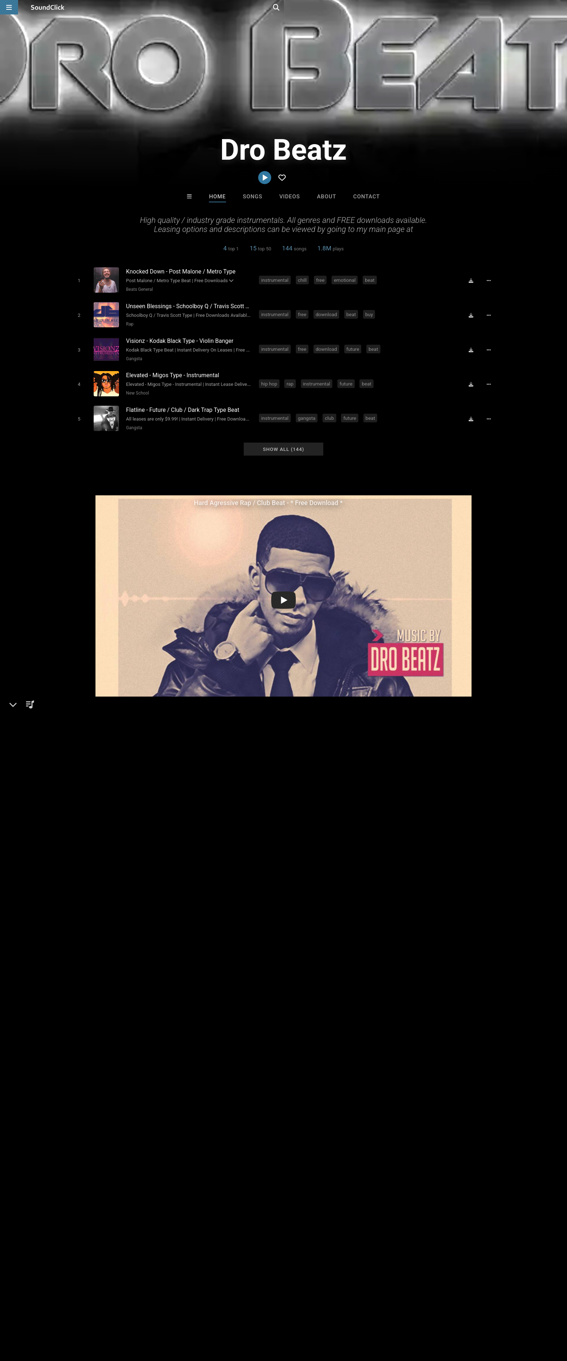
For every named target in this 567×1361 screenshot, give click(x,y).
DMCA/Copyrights (146, 1318)
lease (401, 898)
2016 (74, 911)
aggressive (428, 898)
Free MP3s (215, 1199)
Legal (207, 1318)
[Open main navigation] (9, 7)
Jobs (111, 1318)
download (327, 312)
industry (458, 898)
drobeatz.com (94, 790)
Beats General (137, 289)
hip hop (270, 378)
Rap (128, 321)
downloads (266, 898)
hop (101, 898)
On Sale (306, 1199)
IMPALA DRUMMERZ (314, 1159)
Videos (289, 196)
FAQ (43, 1318)
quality (367, 898)
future (354, 345)
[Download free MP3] (474, 280)
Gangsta (132, 354)
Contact (366, 196)
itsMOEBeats (194, 1159)
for (385, 898)
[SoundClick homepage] (48, 7)
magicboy (253, 1159)
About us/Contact (76, 1318)
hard (202, 898)
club (330, 411)
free (321, 280)
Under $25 (351, 1199)
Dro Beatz (82, 737)
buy (370, 312)
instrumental (276, 280)
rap (291, 378)
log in (432, 842)
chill (303, 280)
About (326, 196)
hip (86, 898)
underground (230, 898)
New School (136, 387)
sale (347, 898)
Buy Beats (261, 1199)
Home (217, 196)
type (479, 898)
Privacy (185, 1318)
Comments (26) (403, 737)
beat (371, 280)
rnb (311, 898)
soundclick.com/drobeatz (109, 779)
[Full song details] (491, 280)
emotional (346, 280)
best (185, 898)
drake (329, 898)
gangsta (308, 411)
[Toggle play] (77, 280)
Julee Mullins (373, 1159)
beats (135, 898)
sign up (406, 842)
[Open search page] (560, 7)
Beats (86, 762)
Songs (253, 196)
